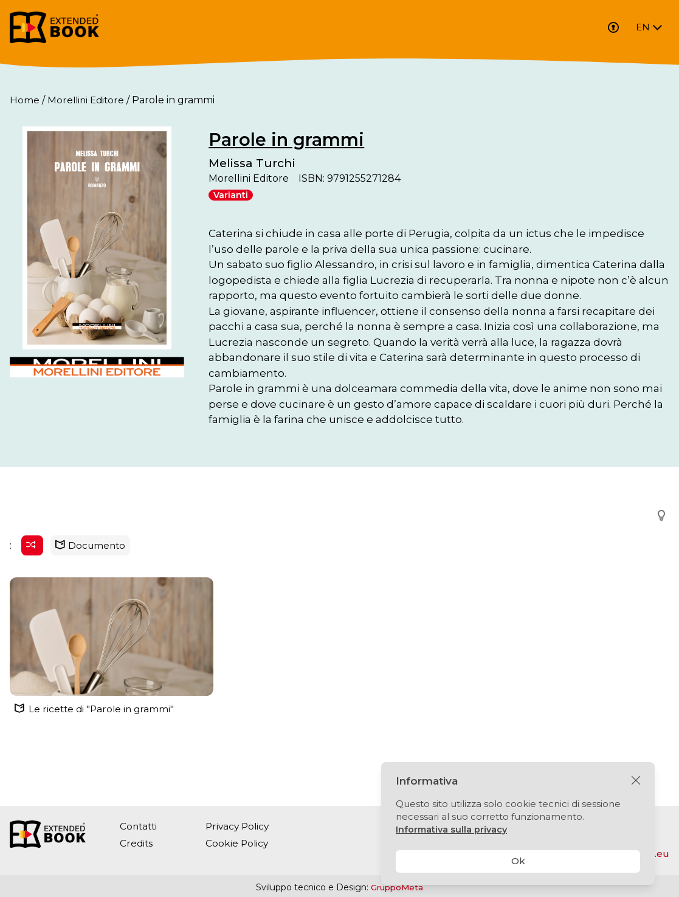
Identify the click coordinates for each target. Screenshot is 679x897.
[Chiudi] (636, 781)
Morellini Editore (87, 100)
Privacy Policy (241, 826)
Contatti (139, 826)
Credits (137, 843)
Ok (518, 861)
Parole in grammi (324, 139)
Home (25, 100)
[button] (657, 559)
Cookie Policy (240, 843)
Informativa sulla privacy (453, 829)
